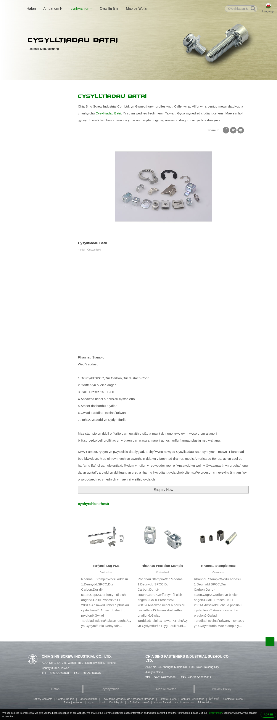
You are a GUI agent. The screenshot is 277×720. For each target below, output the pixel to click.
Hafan (31, 8)
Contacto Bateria (233, 699)
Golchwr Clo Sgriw (43, 114)
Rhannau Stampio (81, 84)
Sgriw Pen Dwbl (42, 148)
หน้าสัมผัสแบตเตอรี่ (139, 702)
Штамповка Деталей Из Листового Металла (128, 699)
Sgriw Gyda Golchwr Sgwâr (50, 106)
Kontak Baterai (162, 702)
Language (268, 11)
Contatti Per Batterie (192, 699)
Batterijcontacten (73, 702)
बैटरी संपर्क (214, 699)
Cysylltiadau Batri (109, 84)
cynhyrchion (81, 8)
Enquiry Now (163, 490)
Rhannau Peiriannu (44, 190)
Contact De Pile (65, 699)
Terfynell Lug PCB (106, 565)
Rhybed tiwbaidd (42, 140)
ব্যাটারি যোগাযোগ (184, 702)
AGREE (268, 714)
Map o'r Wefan (137, 8)
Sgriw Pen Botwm (43, 173)
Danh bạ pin (116, 702)
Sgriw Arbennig (41, 131)
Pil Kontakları (205, 702)
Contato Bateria (168, 699)
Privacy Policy (221, 689)
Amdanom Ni (53, 8)
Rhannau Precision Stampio (162, 565)
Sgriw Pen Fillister (43, 165)
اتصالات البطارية (96, 702)
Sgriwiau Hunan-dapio (46, 123)
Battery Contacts (42, 699)
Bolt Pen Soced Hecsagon (49, 157)
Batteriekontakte (88, 699)
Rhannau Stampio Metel (219, 565)
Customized (106, 572)
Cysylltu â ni (109, 8)
